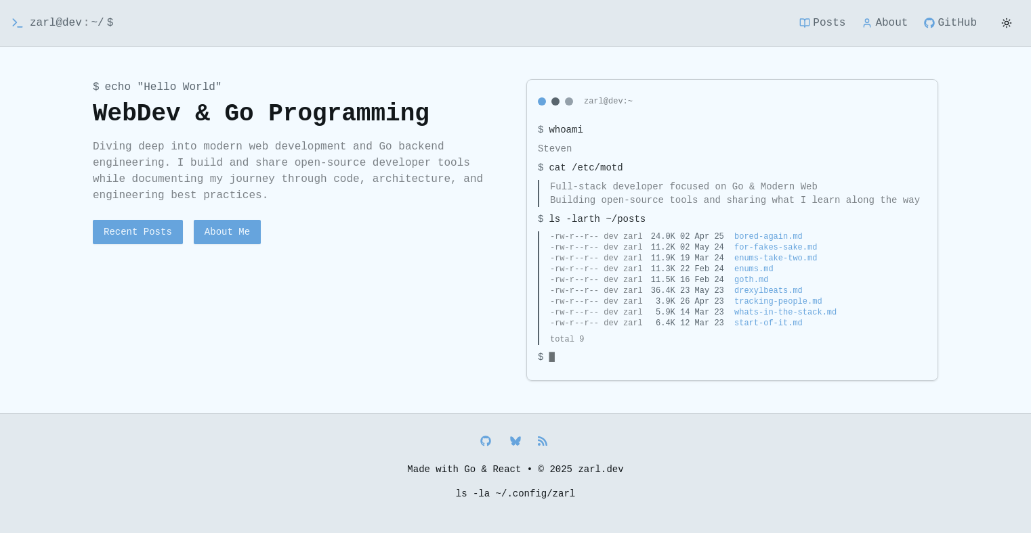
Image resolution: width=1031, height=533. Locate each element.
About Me (227, 232)
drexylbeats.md (768, 291)
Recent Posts (138, 232)
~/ (97, 23)
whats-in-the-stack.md (785, 312)
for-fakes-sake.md (775, 247)
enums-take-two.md (775, 258)
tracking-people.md (778, 301)
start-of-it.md (768, 323)
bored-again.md (768, 236)
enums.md (754, 269)
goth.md (751, 280)
